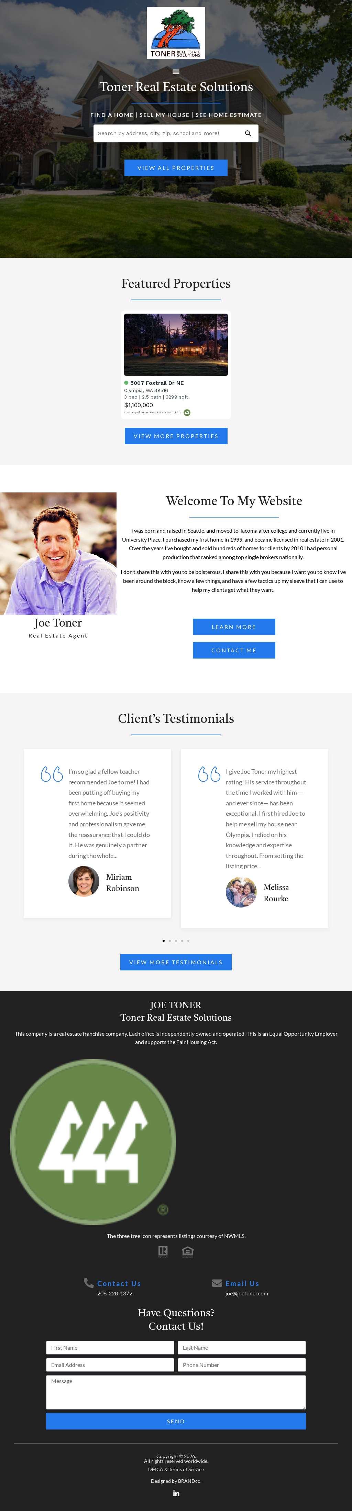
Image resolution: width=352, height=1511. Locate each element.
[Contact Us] (89, 1284)
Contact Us (120, 1283)
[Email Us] (217, 1284)
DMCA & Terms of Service (176, 1469)
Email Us (243, 1283)
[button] (176, 71)
